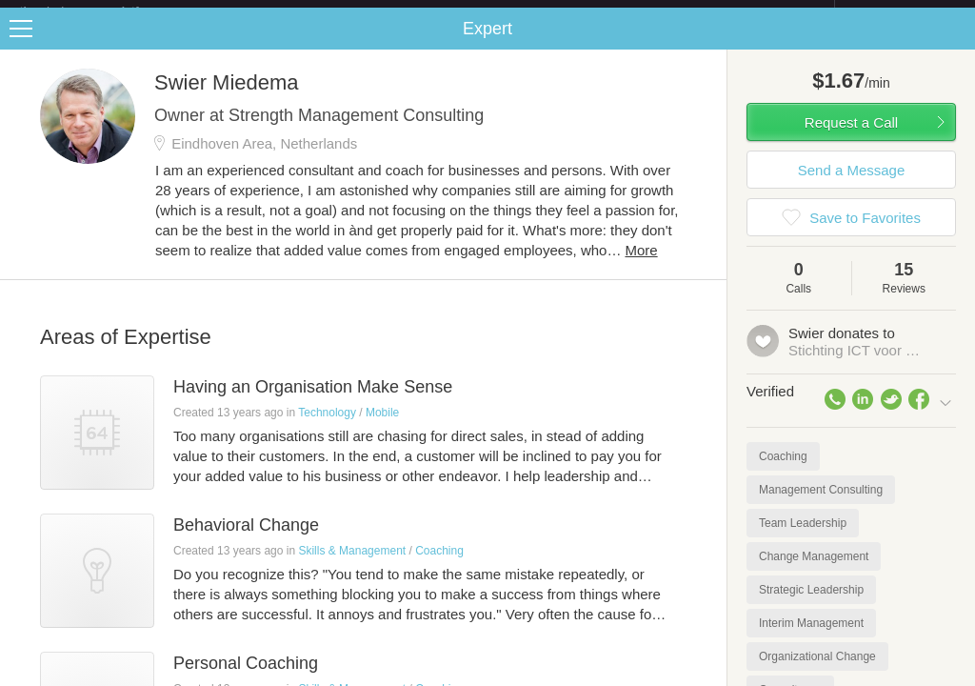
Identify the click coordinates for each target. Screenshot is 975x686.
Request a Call (851, 138)
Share (956, 44)
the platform (99, 11)
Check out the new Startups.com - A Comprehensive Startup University (628, 12)
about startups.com (902, 12)
